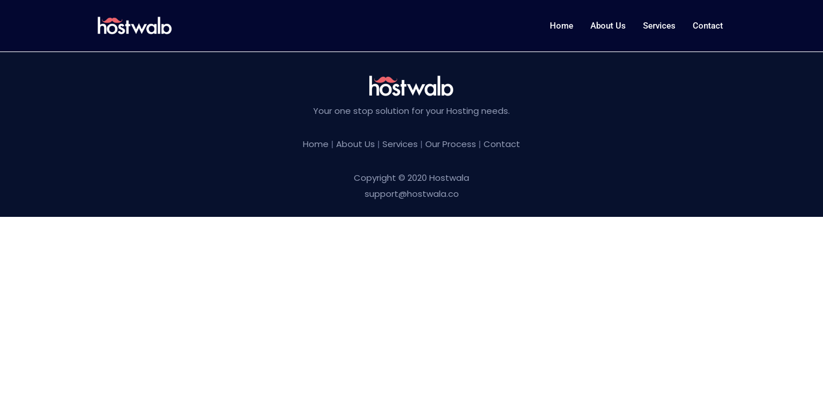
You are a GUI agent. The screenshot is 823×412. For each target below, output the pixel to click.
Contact (708, 26)
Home (561, 26)
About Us (356, 144)
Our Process (450, 144)
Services (659, 26)
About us (608, 26)
